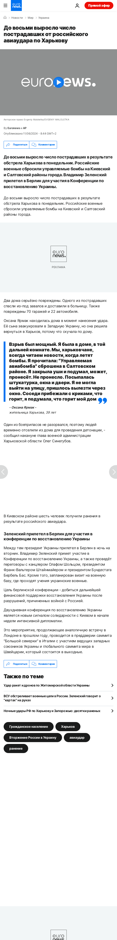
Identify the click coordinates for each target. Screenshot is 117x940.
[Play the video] (58, 82)
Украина (43, 17)
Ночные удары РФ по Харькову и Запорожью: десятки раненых (52, 711)
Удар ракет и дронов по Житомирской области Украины (47, 685)
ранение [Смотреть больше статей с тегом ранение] (15, 748)
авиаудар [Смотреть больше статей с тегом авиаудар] (77, 737)
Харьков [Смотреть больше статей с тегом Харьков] (68, 726)
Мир (30, 17)
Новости (17, 17)
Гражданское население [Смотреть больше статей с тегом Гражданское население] (28, 726)
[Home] (5, 17)
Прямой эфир (99, 5)
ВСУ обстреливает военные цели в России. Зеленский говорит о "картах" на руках (52, 698)
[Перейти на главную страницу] (16, 5)
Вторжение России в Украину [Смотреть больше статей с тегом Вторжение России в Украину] (32, 737)
